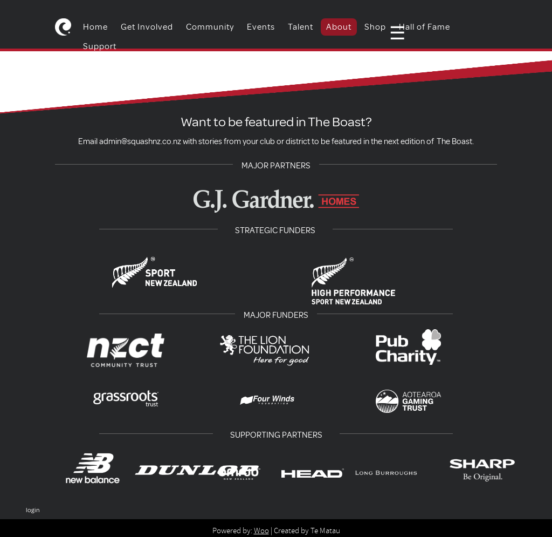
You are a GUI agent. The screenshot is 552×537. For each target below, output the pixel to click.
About (338, 27)
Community (210, 27)
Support (99, 46)
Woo (261, 530)
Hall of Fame (424, 27)
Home (95, 27)
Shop (375, 27)
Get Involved (147, 27)
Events (261, 27)
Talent (300, 27)
